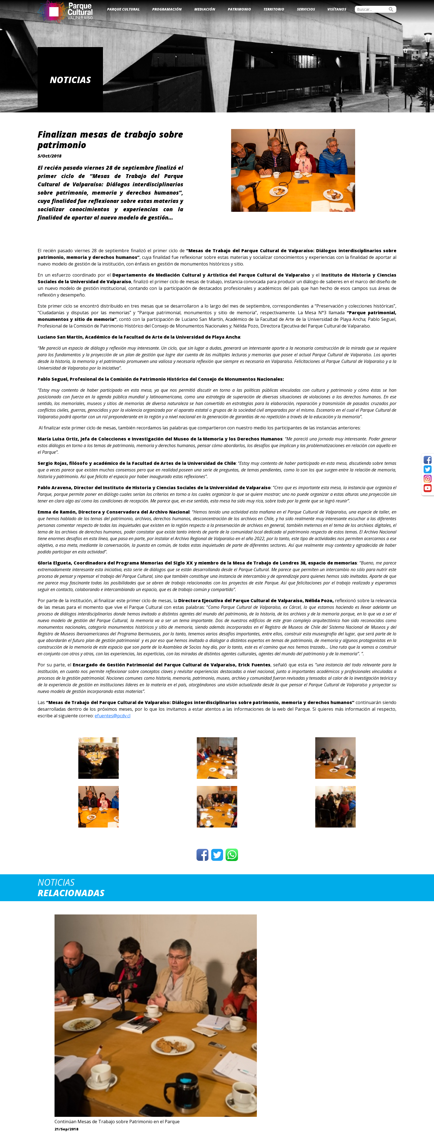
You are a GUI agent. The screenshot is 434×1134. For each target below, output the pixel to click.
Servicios (306, 9)
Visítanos (336, 9)
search (391, 9)
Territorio (274, 9)
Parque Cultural (123, 9)
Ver (80, 1033)
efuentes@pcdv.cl (112, 716)
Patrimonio (239, 9)
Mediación (204, 9)
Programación (167, 9)
